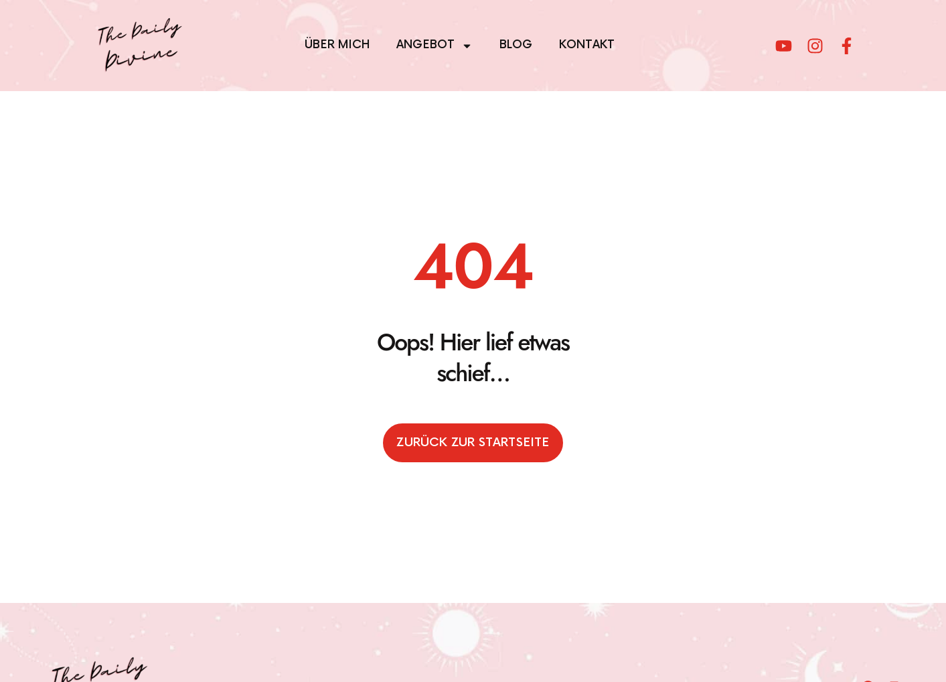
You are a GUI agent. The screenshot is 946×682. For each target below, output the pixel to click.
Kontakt (587, 45)
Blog (515, 45)
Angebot (434, 45)
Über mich (337, 45)
